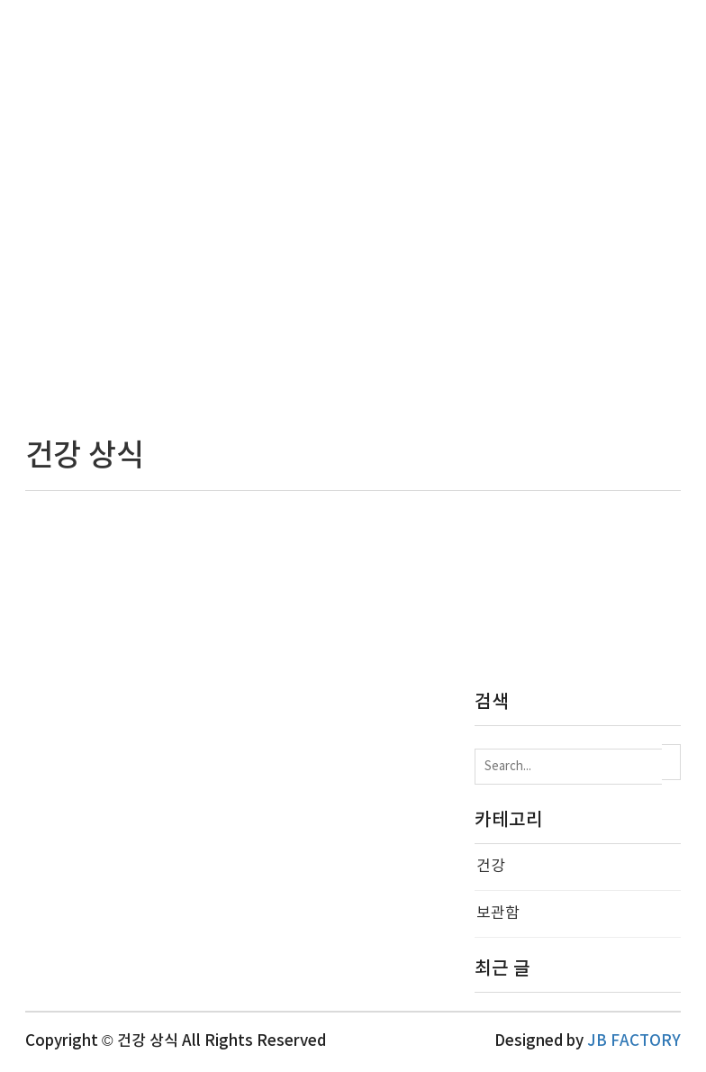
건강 (490, 867)
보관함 (498, 913)
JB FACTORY (634, 1041)
